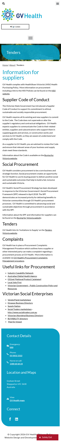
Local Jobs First (15, 282)
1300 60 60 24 (16, 364)
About (12, 65)
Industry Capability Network (20, 273)
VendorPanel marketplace (19, 300)
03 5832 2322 (16, 355)
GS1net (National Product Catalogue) (24, 279)
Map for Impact (15, 321)
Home (5, 65)
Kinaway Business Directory (20, 303)
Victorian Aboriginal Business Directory (25, 315)
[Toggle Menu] (30, 38)
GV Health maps (17, 400)
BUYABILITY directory (18, 318)
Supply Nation (14, 306)
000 (11, 347)
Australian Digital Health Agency (22, 276)
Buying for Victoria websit (28, 218)
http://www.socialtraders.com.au (22, 312)
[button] (3, 3)
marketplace (26, 309)
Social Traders (14, 309)
